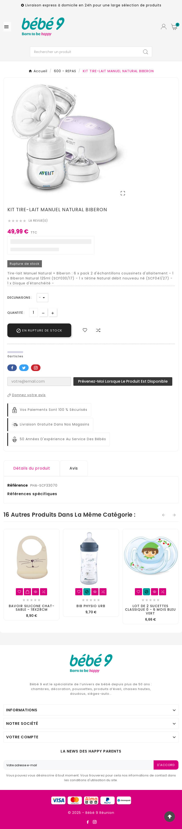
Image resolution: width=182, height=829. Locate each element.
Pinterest (35, 367)
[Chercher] (84, 52)
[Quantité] (33, 312)
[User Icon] (163, 26)
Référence (17, 485)
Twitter (24, 367)
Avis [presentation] (74, 468)
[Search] (145, 51)
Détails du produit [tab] (31, 468)
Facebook (12, 367)
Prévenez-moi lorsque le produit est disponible (123, 381)
